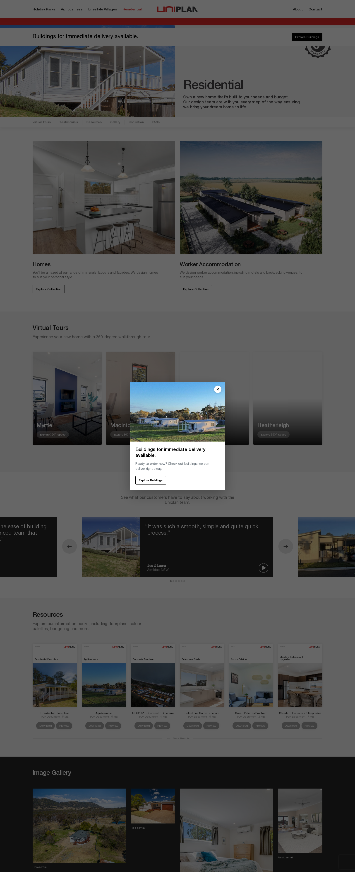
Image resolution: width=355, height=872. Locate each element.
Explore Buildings (151, 480)
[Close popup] (217, 389)
